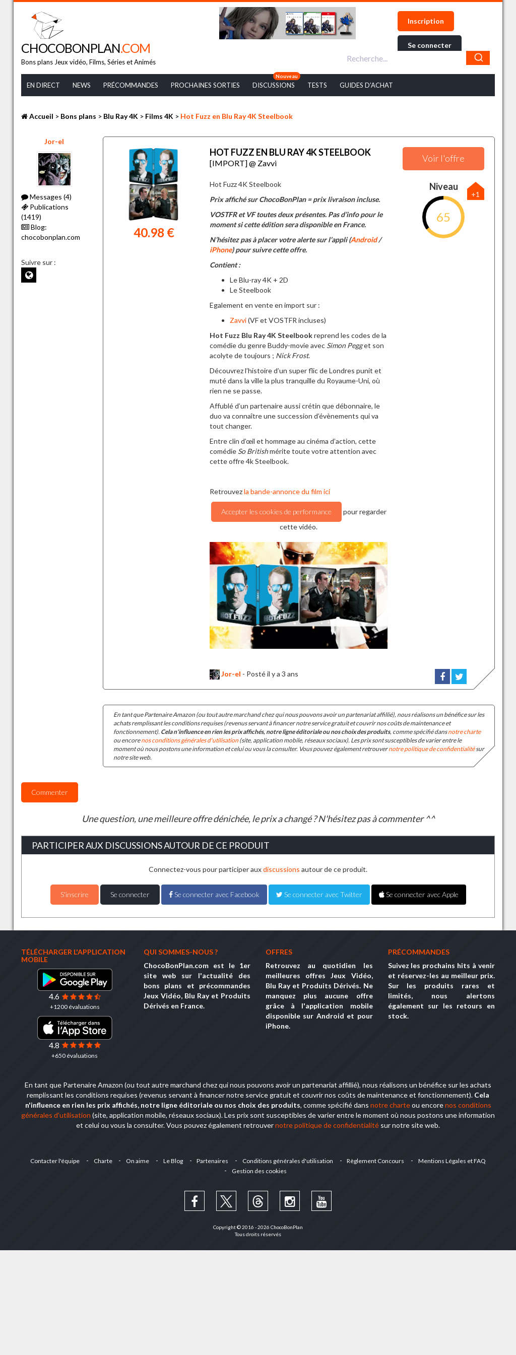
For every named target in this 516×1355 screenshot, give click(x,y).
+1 (475, 194)
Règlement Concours (376, 1160)
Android (364, 239)
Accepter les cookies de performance (276, 511)
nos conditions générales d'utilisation (189, 739)
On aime (137, 1160)
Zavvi (238, 319)
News (82, 85)
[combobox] (417, 58)
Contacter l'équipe (54, 1160)
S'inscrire (74, 894)
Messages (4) (46, 196)
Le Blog (173, 1160)
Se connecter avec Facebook (214, 894)
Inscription (426, 21)
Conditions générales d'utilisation (288, 1160)
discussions (281, 868)
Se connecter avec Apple (419, 894)
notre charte (464, 731)
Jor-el (54, 141)
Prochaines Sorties (205, 85)
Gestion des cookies (259, 1170)
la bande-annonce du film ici (287, 491)
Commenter (49, 791)
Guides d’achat (366, 85)
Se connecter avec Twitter (319, 894)
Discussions (273, 85)
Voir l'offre (443, 158)
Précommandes (130, 85)
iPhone (221, 249)
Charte (102, 1160)
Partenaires (213, 1160)
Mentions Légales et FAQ (453, 1160)
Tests (317, 85)
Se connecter (430, 45)
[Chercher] (478, 58)
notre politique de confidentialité (432, 748)
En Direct (43, 85)
